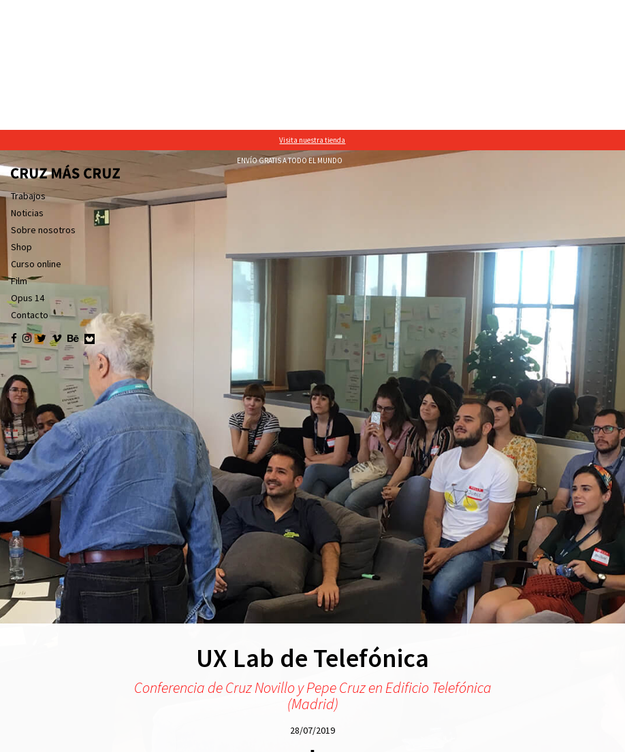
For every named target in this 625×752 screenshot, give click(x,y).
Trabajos (28, 66)
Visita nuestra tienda (312, 10)
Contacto (29, 185)
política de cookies (437, 738)
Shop (21, 117)
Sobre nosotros (43, 100)
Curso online (36, 134)
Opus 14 (27, 168)
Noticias (27, 83)
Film (19, 151)
